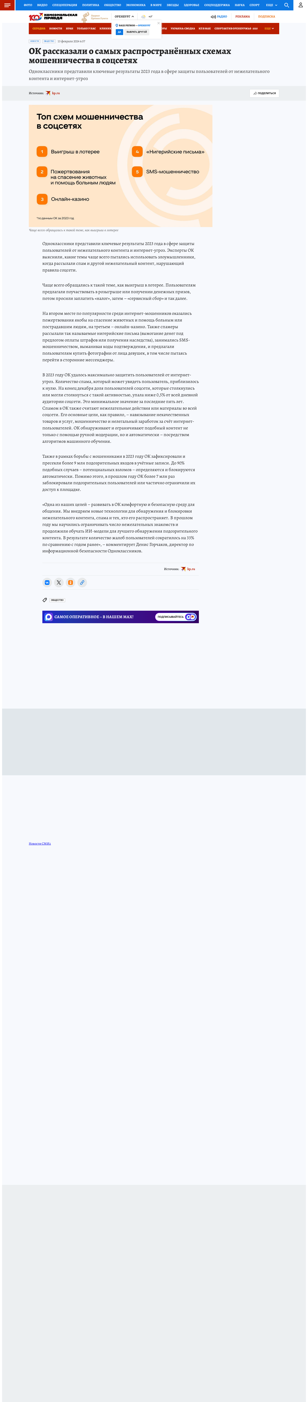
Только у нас (86, 28)
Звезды (173, 5)
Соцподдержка (217, 5)
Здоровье (191, 5)
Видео (42, 5)
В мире (156, 5)
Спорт (255, 5)
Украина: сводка (183, 28)
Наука (240, 5)
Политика (90, 5)
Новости (55, 28)
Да (119, 32)
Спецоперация (64, 5)
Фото (28, 5)
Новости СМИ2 (40, 843)
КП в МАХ (205, 28)
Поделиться (264, 93)
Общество (112, 5)
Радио (222, 17)
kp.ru (56, 93)
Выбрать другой (137, 32)
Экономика (135, 5)
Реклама (242, 16)
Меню (5, 5)
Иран (69, 28)
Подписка (266, 16)
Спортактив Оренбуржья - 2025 (236, 28)
